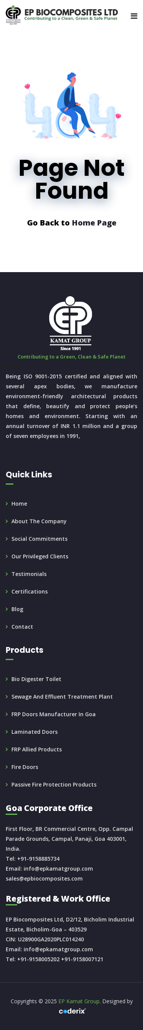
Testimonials (29, 573)
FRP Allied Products (36, 749)
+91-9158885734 (38, 858)
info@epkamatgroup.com (58, 868)
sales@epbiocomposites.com (44, 878)
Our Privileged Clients (39, 556)
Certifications (29, 591)
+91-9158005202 (38, 959)
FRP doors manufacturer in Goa (53, 714)
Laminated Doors (34, 731)
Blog (17, 609)
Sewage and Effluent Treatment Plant (62, 696)
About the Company (39, 521)
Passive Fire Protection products (53, 784)
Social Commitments (39, 538)
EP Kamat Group (79, 1001)
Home (19, 503)
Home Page (94, 222)
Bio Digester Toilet (36, 679)
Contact (22, 626)
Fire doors (24, 766)
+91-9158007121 (82, 959)
